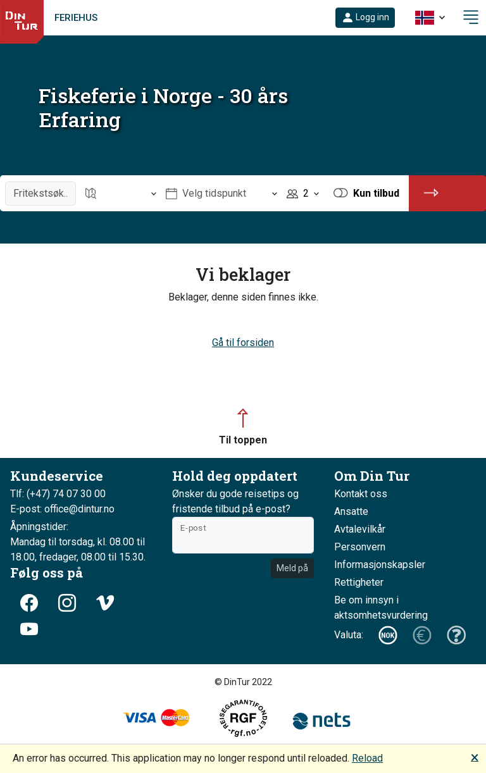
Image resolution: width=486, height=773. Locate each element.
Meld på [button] (292, 568)
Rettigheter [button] (358, 582)
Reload (367, 758)
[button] (365, 18)
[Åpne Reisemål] (120, 193)
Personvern (359, 547)
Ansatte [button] (351, 511)
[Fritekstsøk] (40, 194)
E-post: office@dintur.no (62, 509)
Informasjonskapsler (379, 565)
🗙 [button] (474, 757)
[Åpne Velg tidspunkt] (221, 193)
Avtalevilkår (359, 529)
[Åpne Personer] (303, 193)
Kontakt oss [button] (360, 494)
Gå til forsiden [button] (243, 343)
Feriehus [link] (75, 17)
